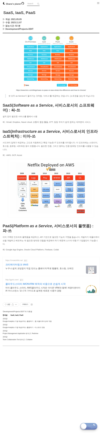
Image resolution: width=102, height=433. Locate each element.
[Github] (22, 4)
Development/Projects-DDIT (19, 29)
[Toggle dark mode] (88, 426)
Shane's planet (12, 4)
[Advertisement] (51, 52)
